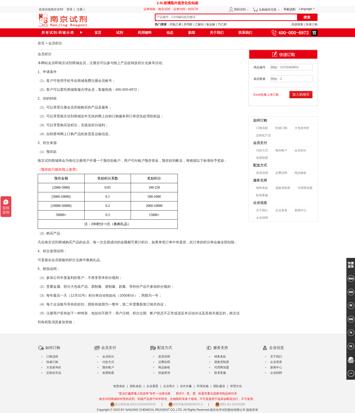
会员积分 (300, 150)
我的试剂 (240, 9)
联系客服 (262, 195)
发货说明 (262, 173)
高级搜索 (297, 24)
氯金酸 (210, 24)
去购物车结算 (268, 9)
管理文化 (236, 386)
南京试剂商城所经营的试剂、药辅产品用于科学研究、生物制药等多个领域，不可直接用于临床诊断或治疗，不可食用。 (177, 399)
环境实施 (203, 386)
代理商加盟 (305, 188)
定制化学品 (53, 373)
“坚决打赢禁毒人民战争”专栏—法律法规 (144, 393)
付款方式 (262, 150)
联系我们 (245, 33)
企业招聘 (262, 217)
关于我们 (217, 33)
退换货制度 (282, 188)
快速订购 (312, 24)
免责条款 (119, 386)
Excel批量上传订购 (266, 94)
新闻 (191, 33)
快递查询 (164, 373)
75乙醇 (222, 24)
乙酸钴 (199, 24)
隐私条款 (136, 386)
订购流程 (262, 128)
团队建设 (219, 386)
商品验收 (300, 173)
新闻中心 (300, 210)
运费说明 (281, 173)
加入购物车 (301, 94)
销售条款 (262, 188)
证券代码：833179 (185, 9)
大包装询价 (302, 128)
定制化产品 (263, 135)
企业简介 (169, 386)
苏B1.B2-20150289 (230, 404)
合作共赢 (186, 386)
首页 (97, 33)
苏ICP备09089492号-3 (185, 404)
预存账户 (281, 150)
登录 (69, 9)
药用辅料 (145, 33)
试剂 (119, 33)
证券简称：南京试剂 (158, 9)
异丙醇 (188, 24)
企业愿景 (152, 386)
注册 (80, 9)
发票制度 (262, 158)
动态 (169, 33)
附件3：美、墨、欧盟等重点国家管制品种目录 (206, 393)
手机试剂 (289, 9)
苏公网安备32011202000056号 (133, 404)
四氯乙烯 (175, 24)
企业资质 (281, 210)
